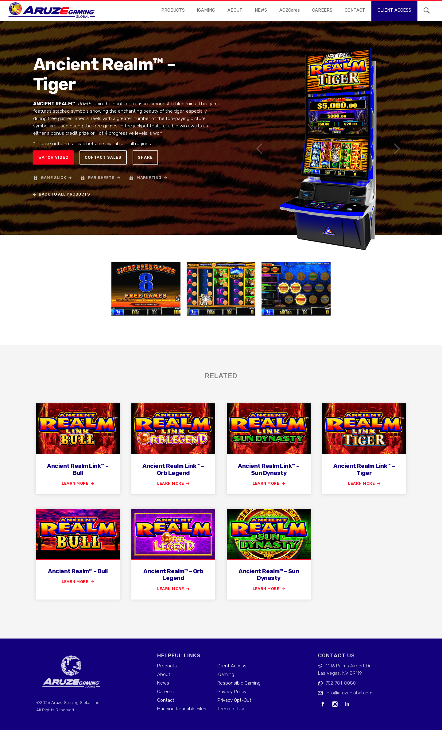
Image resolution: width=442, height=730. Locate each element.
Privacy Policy (231, 691)
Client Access (231, 666)
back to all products (64, 194)
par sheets (101, 177)
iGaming (225, 674)
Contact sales (103, 157)
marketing (149, 177)
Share (145, 157)
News (163, 683)
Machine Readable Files (181, 709)
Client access (394, 10)
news (261, 10)
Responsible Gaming (239, 683)
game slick (53, 177)
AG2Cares (289, 10)
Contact (165, 700)
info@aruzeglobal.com (349, 693)
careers (322, 10)
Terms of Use (231, 709)
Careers (165, 691)
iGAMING (206, 10)
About (234, 10)
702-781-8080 (341, 683)
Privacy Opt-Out (234, 700)
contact (355, 10)
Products (173, 10)
